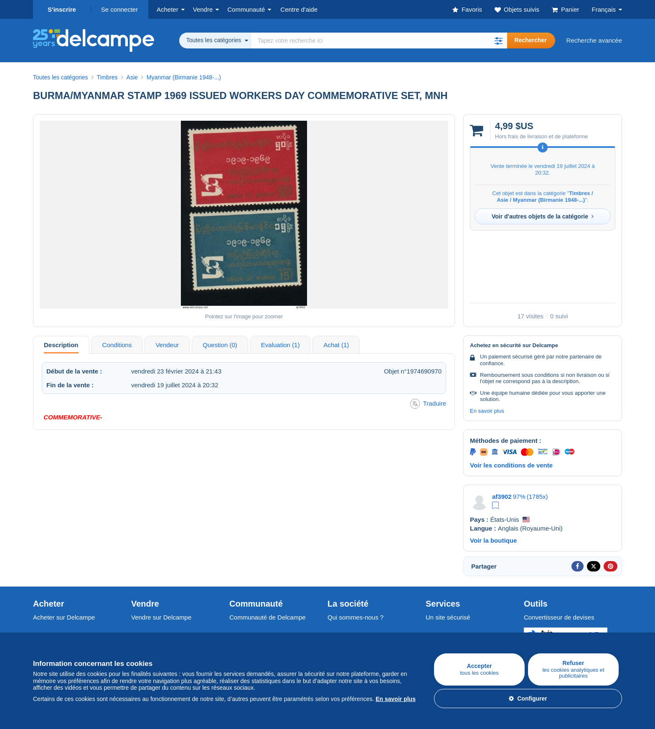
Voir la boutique (493, 540)
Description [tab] (61, 344)
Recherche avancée (594, 40)
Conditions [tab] (117, 344)
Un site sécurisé (448, 617)
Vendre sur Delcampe (161, 617)
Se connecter (119, 9)
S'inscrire (62, 9)
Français (604, 9)
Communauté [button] (246, 9)
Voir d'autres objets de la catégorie (543, 216)
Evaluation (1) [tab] (280, 344)
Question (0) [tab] (220, 344)
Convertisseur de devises (559, 617)
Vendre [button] (203, 9)
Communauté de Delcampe (267, 617)
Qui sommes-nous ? (355, 617)
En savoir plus (487, 411)
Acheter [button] (167, 9)
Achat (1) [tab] (336, 344)
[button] (498, 40)
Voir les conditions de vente (511, 465)
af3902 (502, 496)
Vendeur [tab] (167, 344)
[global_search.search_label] (379, 40)
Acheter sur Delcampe (64, 617)
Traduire (428, 404)
